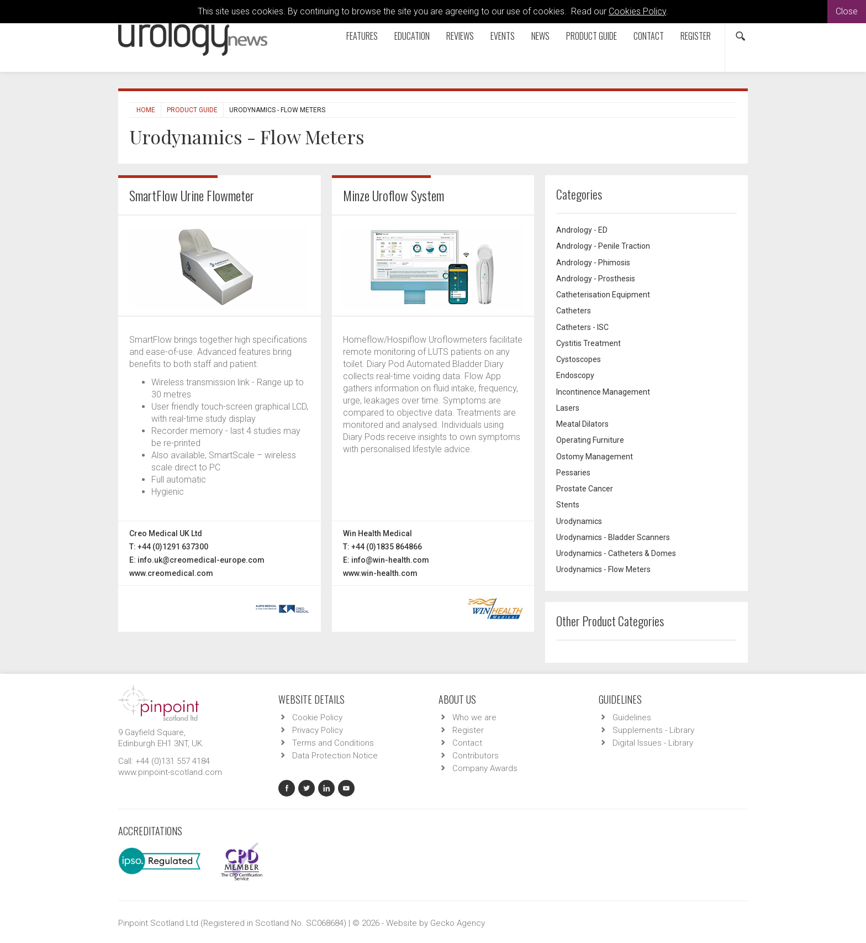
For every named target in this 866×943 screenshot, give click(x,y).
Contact (648, 36)
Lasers (567, 408)
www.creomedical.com (171, 573)
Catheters (573, 310)
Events (502, 36)
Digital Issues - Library (652, 743)
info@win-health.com (390, 560)
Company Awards (485, 768)
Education (412, 36)
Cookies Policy (637, 11)
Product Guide (591, 36)
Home (145, 110)
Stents (567, 504)
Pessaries (573, 472)
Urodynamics (579, 521)
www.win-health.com (380, 573)
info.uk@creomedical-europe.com (201, 560)
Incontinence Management (603, 391)
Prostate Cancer (584, 488)
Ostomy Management (594, 456)
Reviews (460, 36)
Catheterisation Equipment (603, 294)
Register (695, 36)
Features (362, 36)
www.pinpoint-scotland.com (170, 772)
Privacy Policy (317, 730)
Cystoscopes (578, 359)
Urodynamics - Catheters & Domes (616, 553)
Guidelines (631, 717)
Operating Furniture (590, 440)
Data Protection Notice (335, 756)
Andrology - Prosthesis (595, 278)
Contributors (475, 756)
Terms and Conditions (333, 743)
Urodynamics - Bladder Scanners (613, 537)
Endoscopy (575, 375)
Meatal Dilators (582, 424)
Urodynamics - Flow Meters (603, 569)
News (540, 36)
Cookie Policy (317, 717)
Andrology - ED (582, 230)
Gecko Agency (457, 923)
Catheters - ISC (582, 327)
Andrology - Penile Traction (603, 246)
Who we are (474, 717)
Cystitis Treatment (588, 343)
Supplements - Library (653, 730)
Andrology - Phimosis (593, 262)
